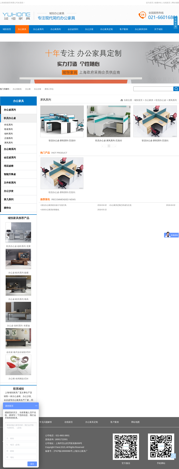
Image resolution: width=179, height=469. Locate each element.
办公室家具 (17, 89)
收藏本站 (158, 3)
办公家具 (18, 101)
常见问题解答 (45, 422)
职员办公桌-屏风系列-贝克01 (155, 140)
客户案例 (114, 422)
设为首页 (149, 3)
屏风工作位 (49, 89)
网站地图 (175, 3)
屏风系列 (172, 100)
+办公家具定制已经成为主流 (120, 205)
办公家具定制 (91, 422)
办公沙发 (37, 89)
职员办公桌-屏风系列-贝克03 (62, 140)
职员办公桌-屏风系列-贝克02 (108, 140)
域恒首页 (138, 100)
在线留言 (166, 3)
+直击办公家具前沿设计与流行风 (53, 205)
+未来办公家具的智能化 (49, 210)
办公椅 (28, 89)
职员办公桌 (161, 100)
